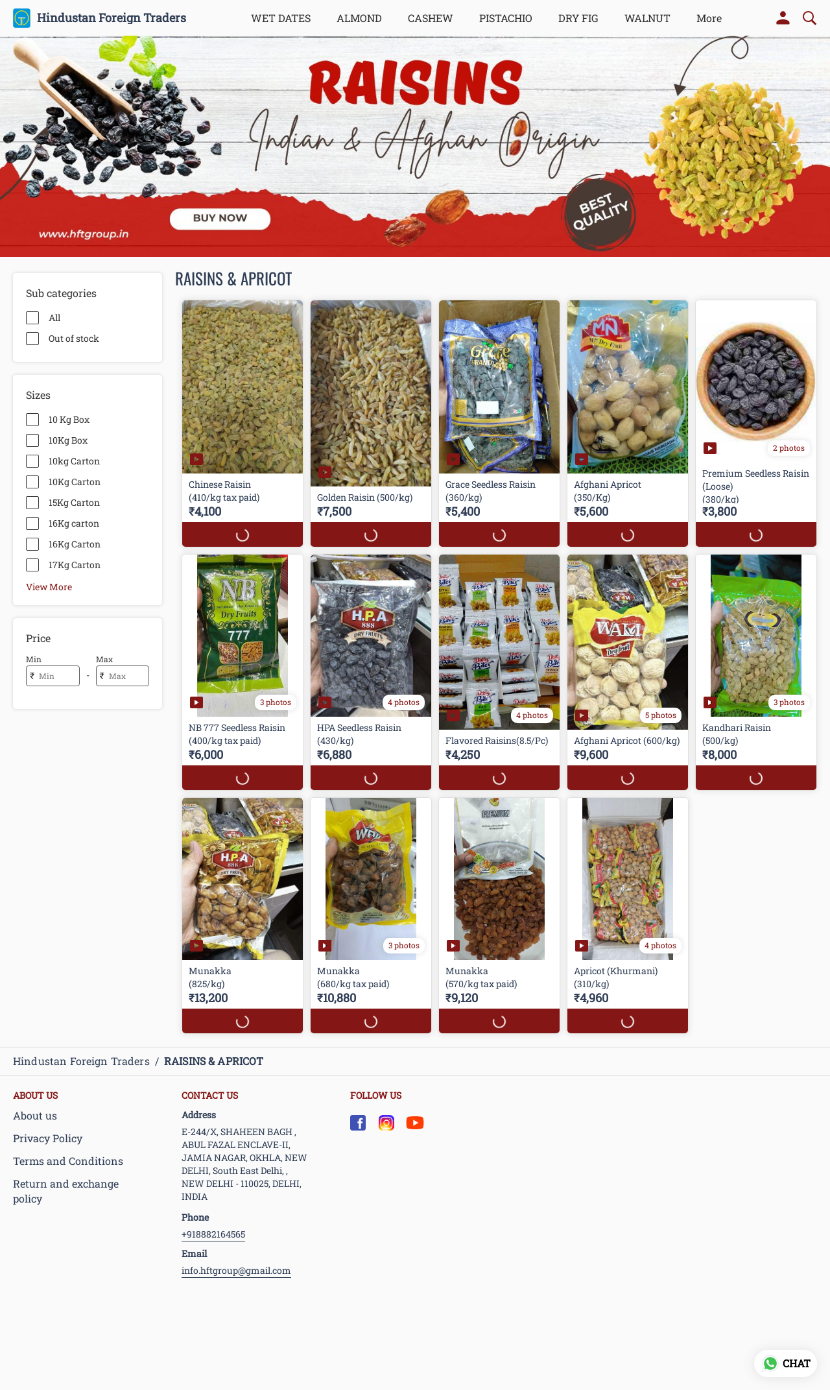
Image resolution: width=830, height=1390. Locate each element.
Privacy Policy (47, 1138)
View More (49, 586)
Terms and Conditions (68, 1161)
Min (34, 659)
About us (35, 1115)
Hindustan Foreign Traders (111, 18)
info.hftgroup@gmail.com (236, 1270)
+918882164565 (213, 1234)
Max (104, 659)
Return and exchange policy (66, 1191)
